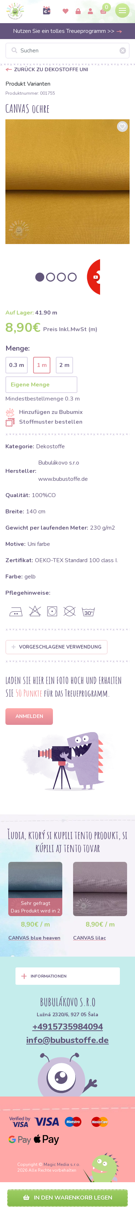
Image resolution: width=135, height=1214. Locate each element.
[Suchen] (67, 51)
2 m (64, 365)
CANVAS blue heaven (34, 938)
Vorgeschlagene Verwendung (57, 647)
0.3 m (16, 365)
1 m (42, 365)
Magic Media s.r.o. (62, 1164)
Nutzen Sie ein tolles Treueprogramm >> (67, 31)
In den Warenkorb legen (67, 1198)
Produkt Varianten (27, 84)
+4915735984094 (67, 1027)
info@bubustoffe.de (67, 1040)
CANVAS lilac (89, 938)
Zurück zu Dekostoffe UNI (51, 69)
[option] (67, 181)
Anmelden (29, 716)
